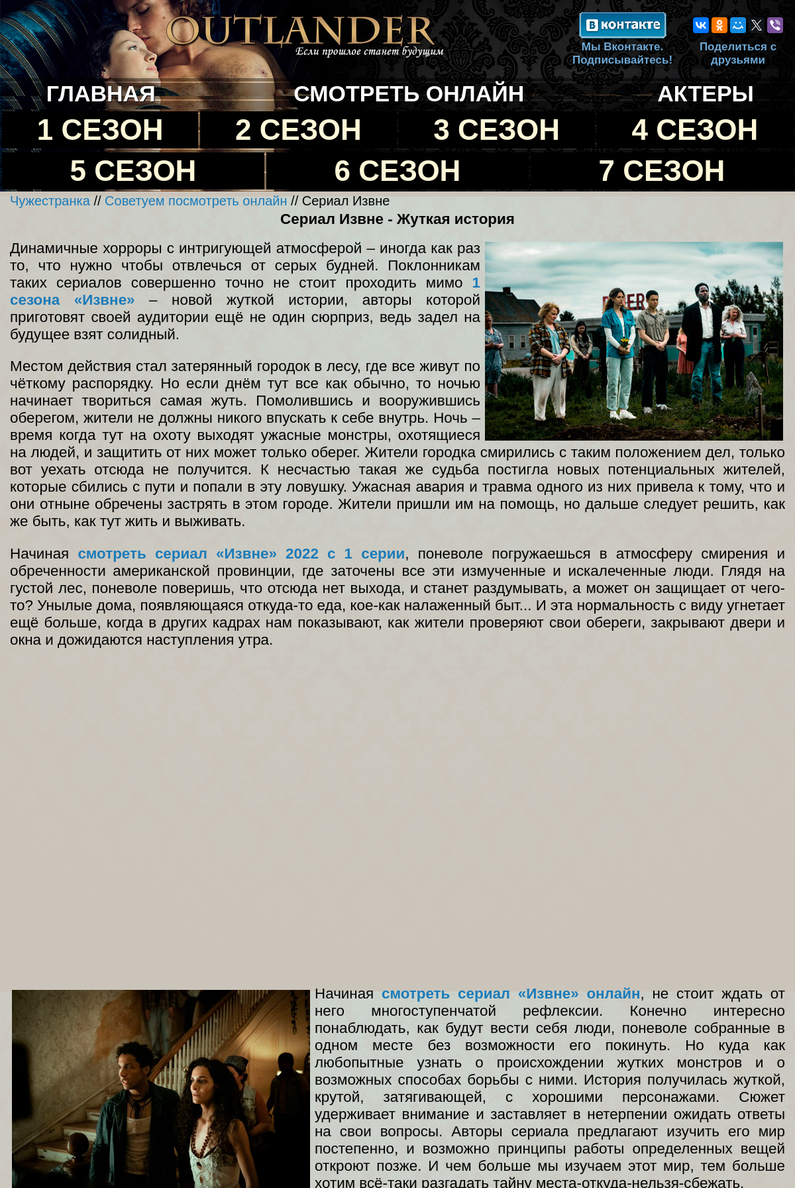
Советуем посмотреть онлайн (196, 200)
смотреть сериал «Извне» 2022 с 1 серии (241, 553)
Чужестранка (50, 200)
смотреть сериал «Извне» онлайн (511, 993)
